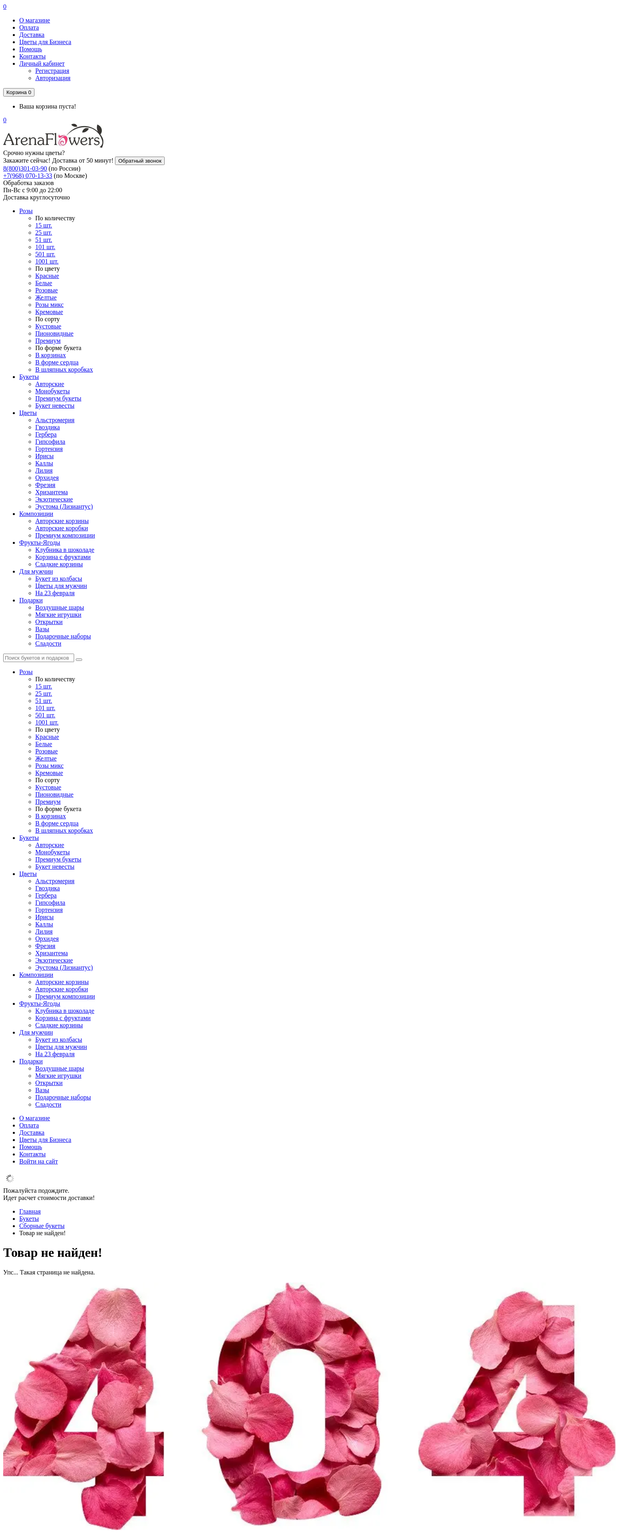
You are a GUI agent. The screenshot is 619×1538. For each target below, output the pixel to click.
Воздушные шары (59, 607)
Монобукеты (52, 391)
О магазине (34, 20)
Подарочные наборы (63, 636)
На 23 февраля (55, 593)
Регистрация (52, 70)
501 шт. (45, 254)
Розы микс (49, 304)
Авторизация (53, 77)
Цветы (28, 412)
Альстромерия (55, 420)
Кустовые (48, 326)
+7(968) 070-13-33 (27, 175)
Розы (26, 210)
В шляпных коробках (64, 369)
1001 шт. (46, 261)
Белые (43, 283)
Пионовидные (54, 333)
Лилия (43, 470)
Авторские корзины (62, 520)
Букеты (29, 376)
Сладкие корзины (59, 564)
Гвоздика (47, 427)
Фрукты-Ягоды (39, 542)
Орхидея (47, 477)
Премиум (47, 340)
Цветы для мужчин (61, 585)
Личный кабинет (42, 63)
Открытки (49, 621)
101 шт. (45, 247)
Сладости (48, 643)
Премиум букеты (58, 398)
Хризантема (51, 492)
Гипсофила (50, 441)
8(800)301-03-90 (25, 168)
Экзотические (54, 499)
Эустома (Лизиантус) (64, 506)
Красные (47, 275)
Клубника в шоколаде (64, 549)
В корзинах (50, 355)
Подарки (31, 600)
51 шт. (43, 239)
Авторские (49, 383)
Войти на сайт (38, 1161)
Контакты (32, 56)
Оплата (29, 27)
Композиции (36, 513)
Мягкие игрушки (58, 614)
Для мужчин (36, 571)
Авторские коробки (61, 528)
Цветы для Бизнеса (45, 41)
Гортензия (49, 448)
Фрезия (45, 484)
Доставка (31, 34)
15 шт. (43, 225)
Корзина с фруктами (63, 557)
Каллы (44, 463)
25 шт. (43, 232)
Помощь (30, 49)
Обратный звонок (139, 161)
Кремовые (49, 311)
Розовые (46, 290)
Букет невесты (55, 405)
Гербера (45, 434)
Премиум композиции (65, 535)
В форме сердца (57, 362)
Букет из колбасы (58, 578)
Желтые (45, 297)
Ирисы (44, 456)
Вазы (42, 629)
